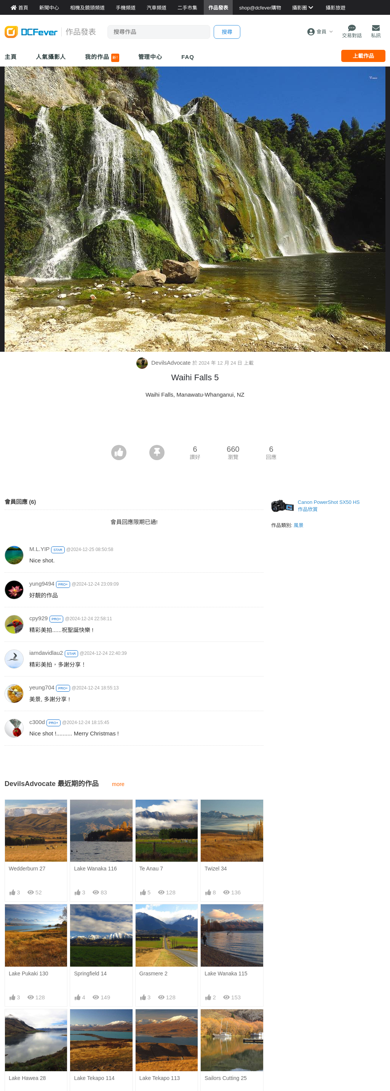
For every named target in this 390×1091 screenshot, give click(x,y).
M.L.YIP (39, 549)
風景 (299, 525)
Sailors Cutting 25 (226, 1078)
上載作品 (363, 56)
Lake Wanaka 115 (226, 973)
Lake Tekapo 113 (159, 1078)
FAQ (187, 57)
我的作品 (102, 58)
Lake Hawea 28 (27, 1078)
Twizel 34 (216, 868)
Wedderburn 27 (27, 868)
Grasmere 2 (153, 973)
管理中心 (150, 57)
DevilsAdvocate (164, 362)
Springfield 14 (90, 973)
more (118, 784)
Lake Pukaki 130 (28, 973)
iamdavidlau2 (46, 653)
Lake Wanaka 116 (95, 868)
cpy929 (38, 618)
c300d (37, 722)
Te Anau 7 (151, 868)
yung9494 (41, 583)
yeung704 (41, 687)
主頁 (11, 57)
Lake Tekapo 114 (94, 1078)
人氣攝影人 (51, 57)
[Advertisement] (195, 424)
